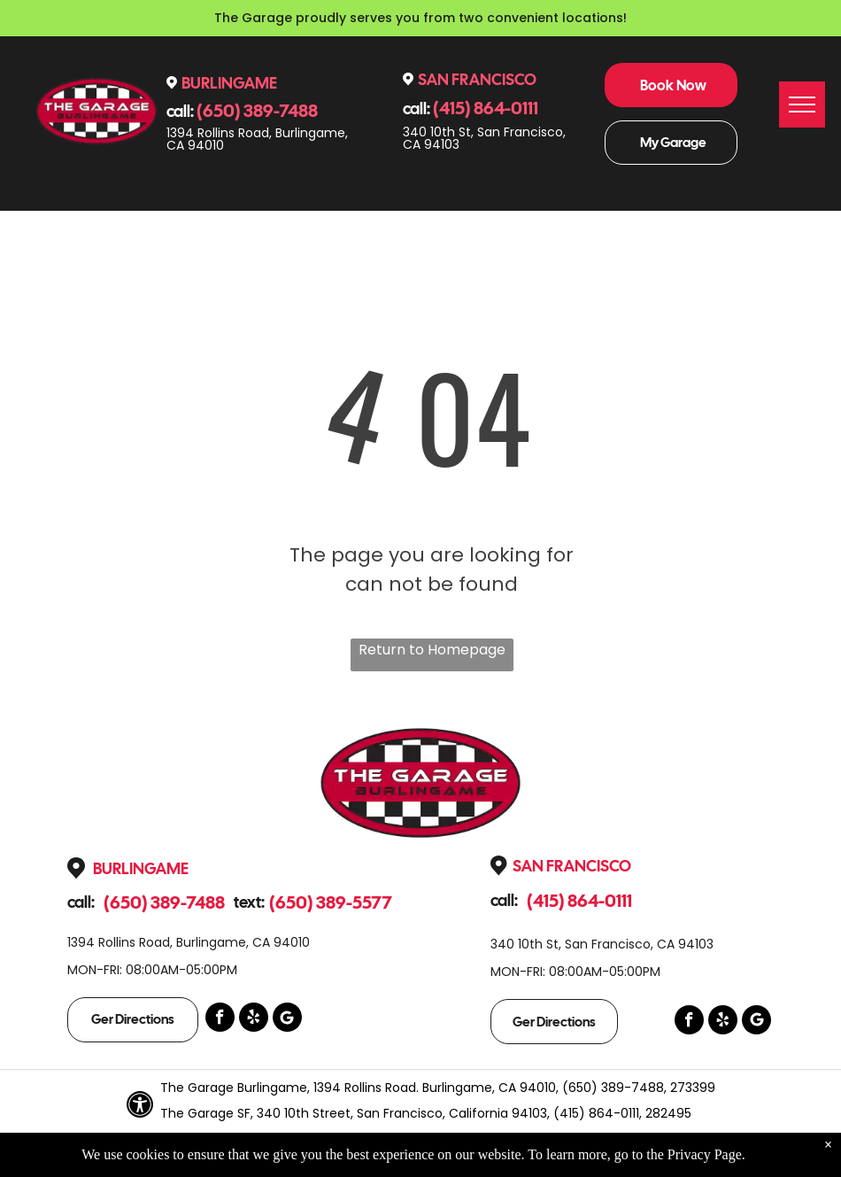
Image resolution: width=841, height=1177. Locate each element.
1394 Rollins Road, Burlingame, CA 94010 (257, 139)
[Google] (287, 1019)
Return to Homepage (432, 649)
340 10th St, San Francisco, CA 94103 (484, 138)
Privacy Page (704, 1154)
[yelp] (253, 1019)
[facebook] (220, 1019)
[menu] (802, 104)
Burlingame (229, 83)
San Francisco (477, 79)
